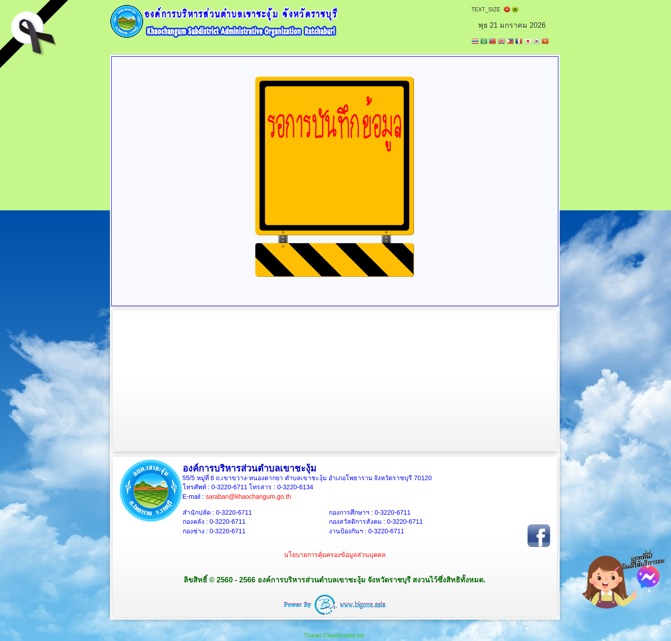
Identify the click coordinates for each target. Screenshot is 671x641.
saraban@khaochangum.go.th (248, 496)
